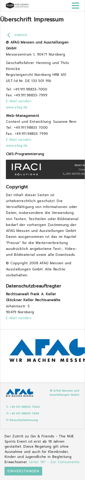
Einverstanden (23, 471)
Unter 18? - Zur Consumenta (54, 462)
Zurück (20, 35)
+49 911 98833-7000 (23, 407)
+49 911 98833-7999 (22, 413)
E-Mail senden (18, 101)
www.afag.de (17, 107)
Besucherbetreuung (22, 420)
